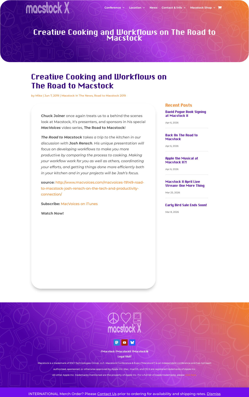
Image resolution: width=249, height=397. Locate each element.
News (153, 7)
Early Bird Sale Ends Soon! (186, 205)
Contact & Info (172, 7)
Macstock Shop (201, 7)
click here (190, 374)
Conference (112, 7)
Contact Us (107, 394)
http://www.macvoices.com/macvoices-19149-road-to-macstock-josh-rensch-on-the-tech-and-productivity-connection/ (92, 188)
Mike (38, 95)
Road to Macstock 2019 (110, 95)
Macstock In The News (77, 95)
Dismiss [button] (214, 394)
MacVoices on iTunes (79, 204)
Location (135, 7)
